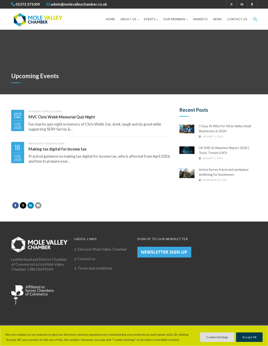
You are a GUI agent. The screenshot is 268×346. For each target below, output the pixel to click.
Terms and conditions (95, 268)
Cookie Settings (217, 337)
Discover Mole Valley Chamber (102, 249)
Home (110, 19)
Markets (200, 19)
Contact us (237, 19)
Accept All (249, 337)
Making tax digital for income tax (57, 149)
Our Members (175, 19)
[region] (134, 336)
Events (151, 19)
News (217, 19)
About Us (130, 19)
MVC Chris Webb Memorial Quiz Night (61, 117)
